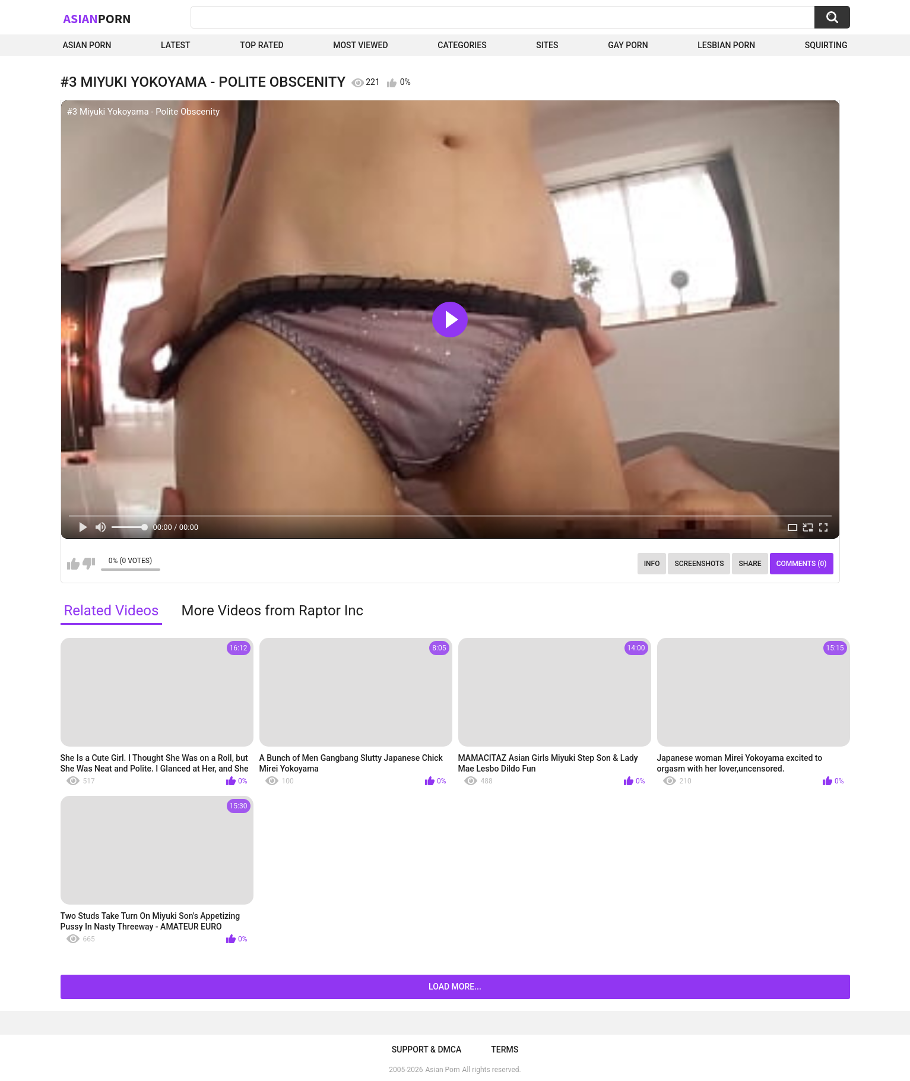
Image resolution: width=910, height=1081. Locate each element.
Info (652, 564)
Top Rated (261, 45)
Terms (504, 1049)
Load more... (455, 986)
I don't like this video (89, 564)
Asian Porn (87, 45)
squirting (826, 45)
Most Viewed (360, 45)
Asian (97, 18)
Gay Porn (628, 45)
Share (749, 564)
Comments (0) (801, 564)
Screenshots (699, 564)
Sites (547, 45)
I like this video (73, 564)
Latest (176, 45)
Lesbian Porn (726, 45)
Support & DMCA (426, 1049)
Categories (461, 45)
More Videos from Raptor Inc (272, 610)
